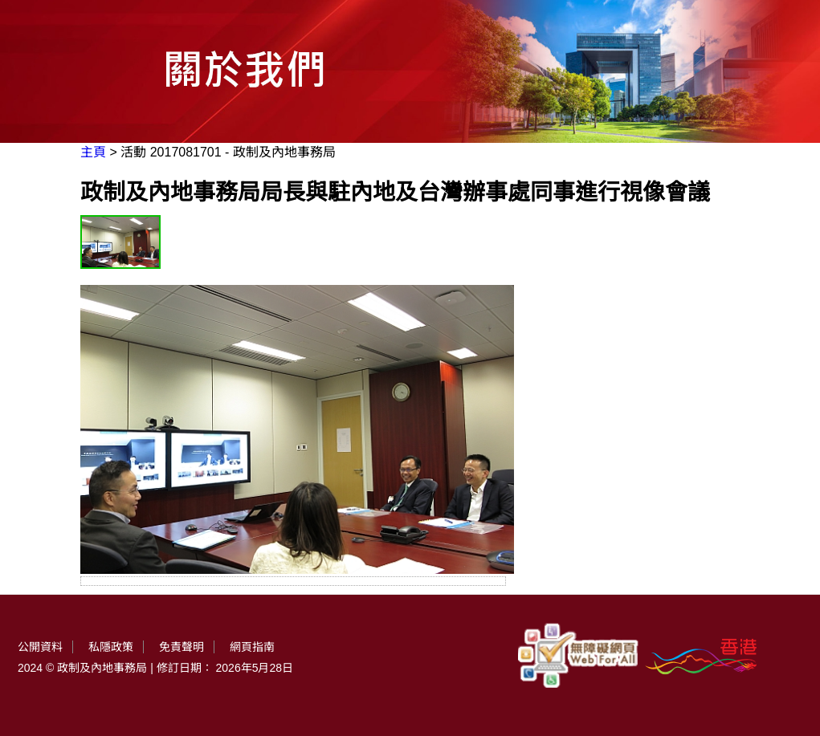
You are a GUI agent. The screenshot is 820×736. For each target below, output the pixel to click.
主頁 (93, 152)
